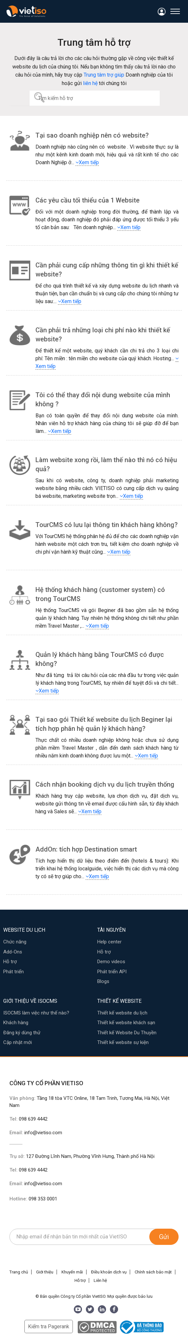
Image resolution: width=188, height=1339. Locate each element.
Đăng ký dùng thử (21, 1033)
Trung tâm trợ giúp (104, 75)
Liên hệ (100, 1280)
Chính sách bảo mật (153, 1272)
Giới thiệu (44, 1272)
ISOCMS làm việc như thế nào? (36, 1013)
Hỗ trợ (10, 961)
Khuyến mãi (72, 1272)
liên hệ (90, 83)
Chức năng (14, 942)
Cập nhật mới (17, 1042)
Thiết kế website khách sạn (126, 1023)
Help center (109, 942)
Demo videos (111, 961)
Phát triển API (112, 972)
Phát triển (13, 972)
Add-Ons (12, 952)
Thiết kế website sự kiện (123, 1042)
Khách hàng (15, 1023)
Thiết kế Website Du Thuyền (126, 1033)
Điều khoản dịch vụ (109, 1272)
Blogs (103, 981)
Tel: (28, 1119)
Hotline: (33, 1199)
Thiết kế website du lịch (122, 1013)
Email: (35, 1133)
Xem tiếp (87, 162)
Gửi (164, 1237)
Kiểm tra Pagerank (48, 1326)
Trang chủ (18, 1272)
